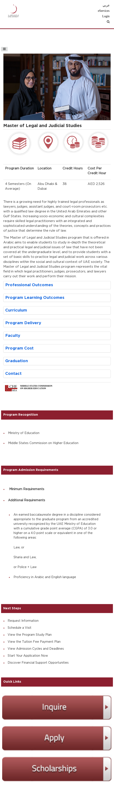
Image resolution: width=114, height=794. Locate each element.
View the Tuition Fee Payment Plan (34, 641)
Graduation (16, 361)
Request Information (23, 620)
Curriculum (16, 310)
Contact (13, 374)
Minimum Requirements (26, 489)
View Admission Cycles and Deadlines (36, 648)
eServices (104, 10)
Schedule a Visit (19, 627)
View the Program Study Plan (30, 634)
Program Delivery (23, 323)
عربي (106, 5)
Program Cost (19, 348)
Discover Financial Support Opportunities (38, 662)
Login (105, 16)
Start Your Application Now (28, 655)
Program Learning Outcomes (34, 298)
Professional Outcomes (29, 285)
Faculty (12, 336)
